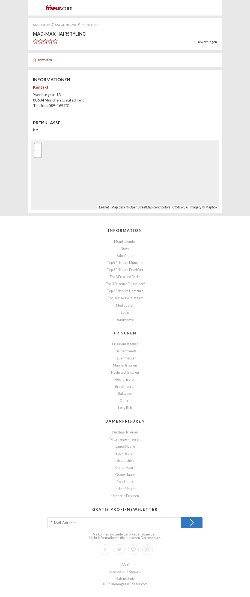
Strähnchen (125, 460)
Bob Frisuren (125, 453)
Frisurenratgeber (125, 344)
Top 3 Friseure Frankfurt (125, 270)
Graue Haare (125, 475)
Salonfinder (125, 256)
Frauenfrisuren (125, 358)
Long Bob (125, 408)
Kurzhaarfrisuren (125, 432)
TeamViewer (125, 320)
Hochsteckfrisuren (125, 372)
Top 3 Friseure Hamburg (125, 291)
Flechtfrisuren (125, 379)
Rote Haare (125, 482)
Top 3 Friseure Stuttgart (125, 298)
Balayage (125, 394)
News (125, 249)
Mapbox (211, 207)
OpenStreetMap (141, 207)
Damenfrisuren (125, 421)
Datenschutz (150, 538)
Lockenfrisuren (125, 489)
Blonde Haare (125, 468)
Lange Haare (125, 446)
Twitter (119, 549)
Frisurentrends (125, 351)
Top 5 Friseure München (125, 263)
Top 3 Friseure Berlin (125, 277)
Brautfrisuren (125, 386)
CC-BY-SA (180, 207)
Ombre (125, 401)
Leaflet (104, 207)
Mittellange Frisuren (125, 439)
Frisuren (125, 333)
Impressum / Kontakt (125, 572)
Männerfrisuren (125, 365)
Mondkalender (125, 241)
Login (125, 312)
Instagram (147, 549)
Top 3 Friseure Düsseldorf (125, 284)
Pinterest (133, 549)
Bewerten (45, 60)
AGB (125, 564)
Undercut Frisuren (125, 496)
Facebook (105, 549)
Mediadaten (125, 305)
